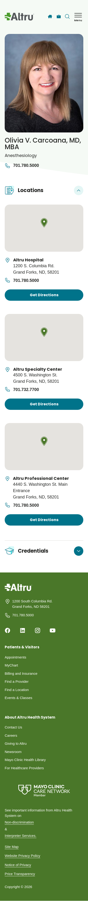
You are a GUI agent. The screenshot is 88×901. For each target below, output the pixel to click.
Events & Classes (18, 698)
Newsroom (13, 752)
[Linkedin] (22, 630)
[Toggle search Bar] (67, 16)
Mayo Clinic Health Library (25, 760)
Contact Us (13, 727)
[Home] (50, 16)
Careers (11, 735)
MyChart (11, 665)
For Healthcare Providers (24, 768)
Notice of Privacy (18, 865)
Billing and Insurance (21, 673)
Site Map (12, 847)
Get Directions (44, 295)
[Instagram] (37, 630)
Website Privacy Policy (22, 856)
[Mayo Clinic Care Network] (44, 790)
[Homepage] (18, 591)
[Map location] (44, 228)
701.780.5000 (22, 166)
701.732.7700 (26, 389)
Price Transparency (20, 874)
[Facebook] (7, 630)
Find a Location (17, 690)
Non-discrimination (19, 822)
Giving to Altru (16, 743)
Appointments (15, 657)
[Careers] (59, 16)
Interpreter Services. (20, 836)
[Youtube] (52, 630)
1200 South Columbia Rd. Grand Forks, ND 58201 (32, 604)
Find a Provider (17, 681)
